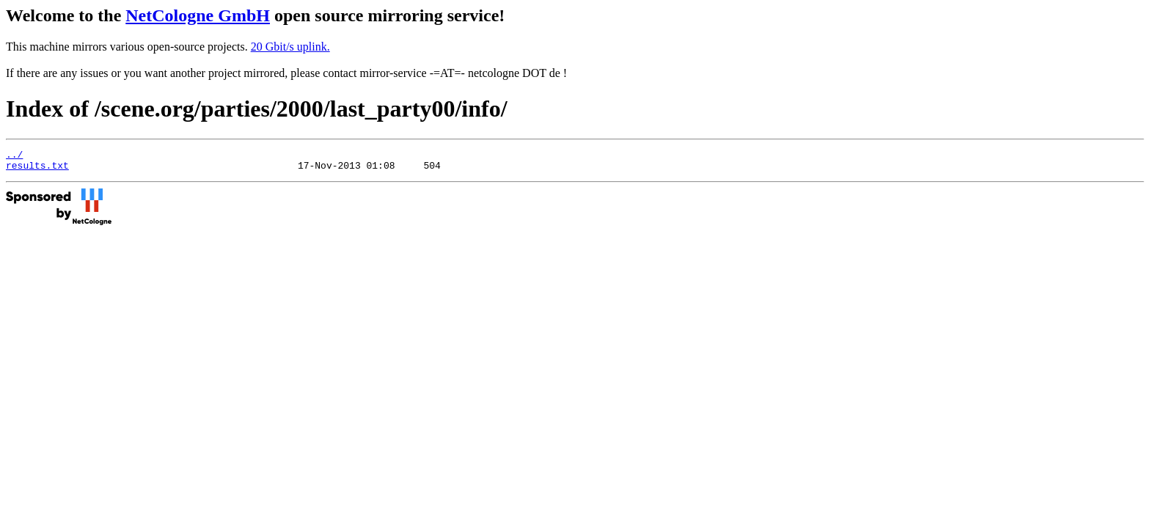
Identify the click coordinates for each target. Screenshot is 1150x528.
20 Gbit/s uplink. (290, 46)
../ (14, 156)
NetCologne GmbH (197, 15)
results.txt (37, 169)
